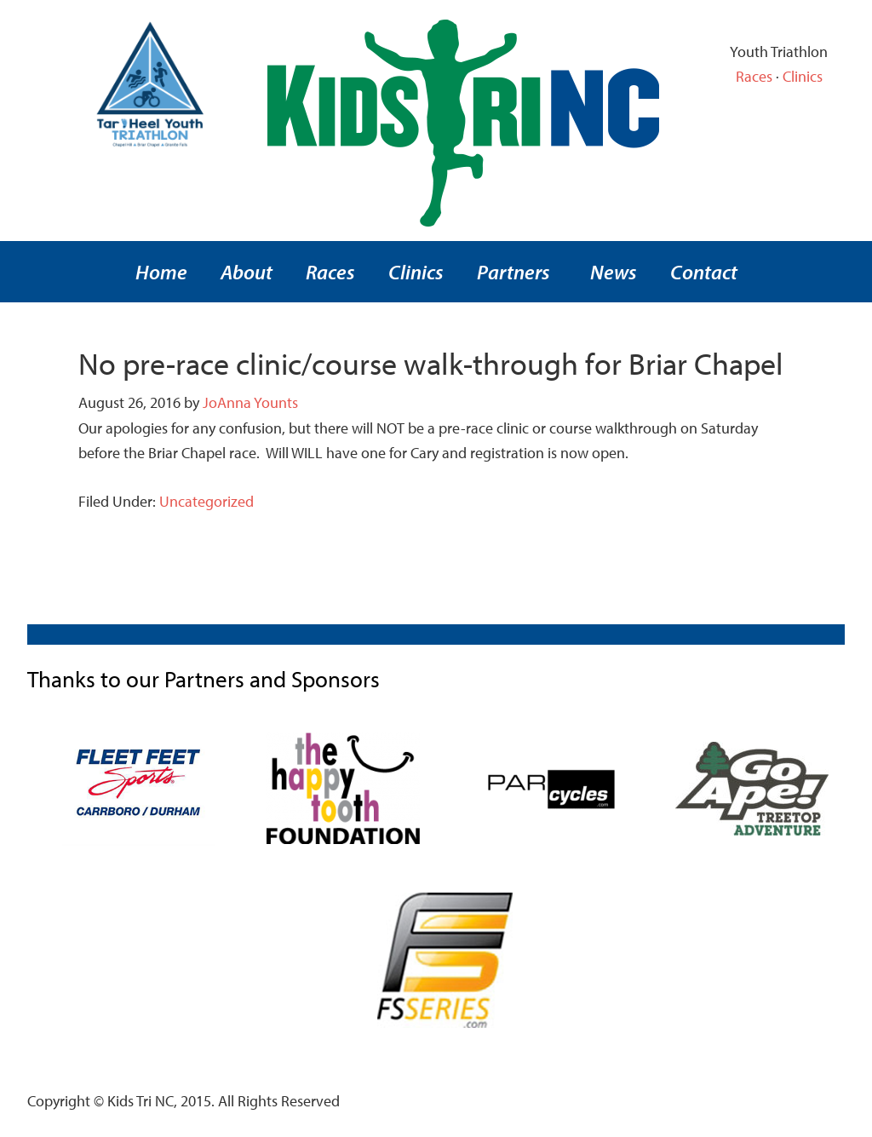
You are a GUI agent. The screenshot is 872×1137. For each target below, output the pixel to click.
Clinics (803, 76)
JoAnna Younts (250, 402)
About (246, 271)
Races (754, 76)
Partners (513, 271)
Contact (703, 271)
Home (161, 271)
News (613, 271)
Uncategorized (206, 501)
